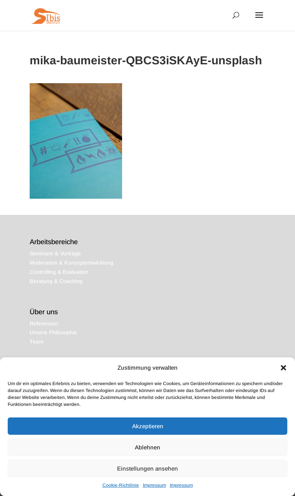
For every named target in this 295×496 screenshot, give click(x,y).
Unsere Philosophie (53, 332)
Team (37, 341)
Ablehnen (147, 447)
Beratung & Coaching (56, 281)
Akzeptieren (147, 426)
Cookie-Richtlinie (120, 485)
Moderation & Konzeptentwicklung (71, 263)
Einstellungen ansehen (147, 468)
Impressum (154, 485)
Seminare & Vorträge (55, 253)
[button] (283, 368)
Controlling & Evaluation (59, 272)
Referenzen (44, 323)
